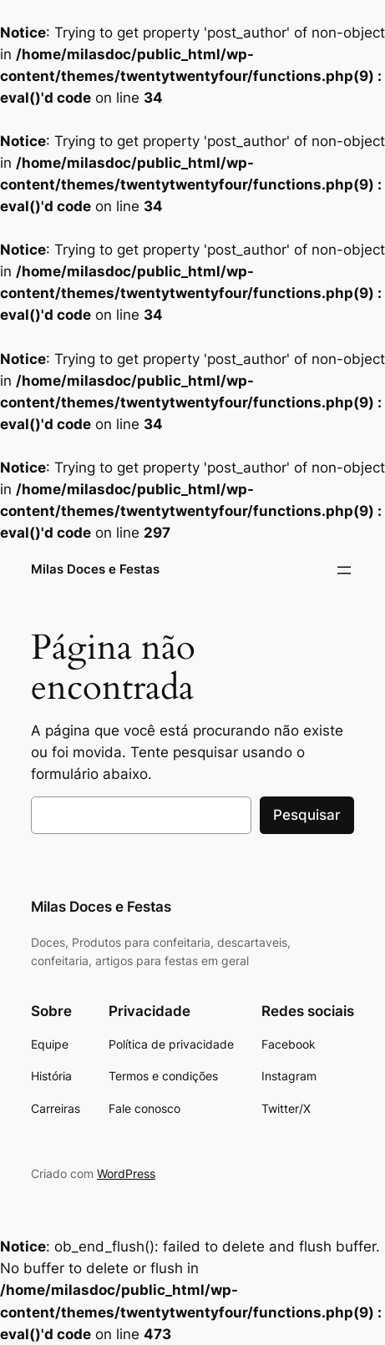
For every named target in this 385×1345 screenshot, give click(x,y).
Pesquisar (307, 814)
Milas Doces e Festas (95, 569)
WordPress (126, 1173)
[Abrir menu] (344, 570)
